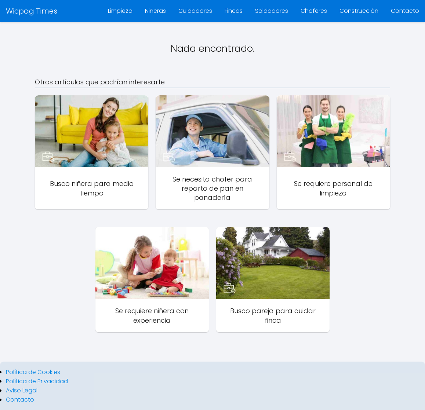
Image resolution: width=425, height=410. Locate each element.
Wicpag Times (31, 11)
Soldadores (271, 11)
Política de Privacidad (37, 381)
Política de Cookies (33, 372)
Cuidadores (195, 11)
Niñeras (155, 11)
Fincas (234, 11)
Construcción (358, 11)
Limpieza (120, 11)
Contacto (405, 11)
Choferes (314, 11)
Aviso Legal (21, 390)
